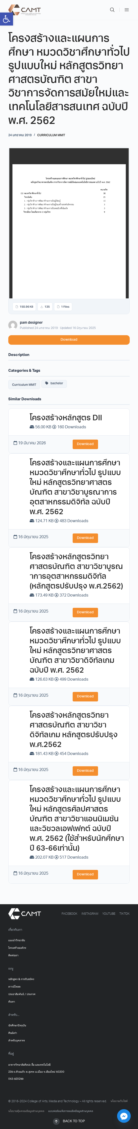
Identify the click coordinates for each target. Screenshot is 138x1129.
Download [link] (69, 340)
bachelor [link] (54, 383)
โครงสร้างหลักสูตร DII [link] (66, 418)
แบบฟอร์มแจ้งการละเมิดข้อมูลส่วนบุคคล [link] (70, 1111)
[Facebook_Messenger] (124, 1116)
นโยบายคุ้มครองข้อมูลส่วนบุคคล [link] (26, 1111)
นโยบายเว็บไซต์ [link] (119, 1101)
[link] (6, 19)
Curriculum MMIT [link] (51, 135)
